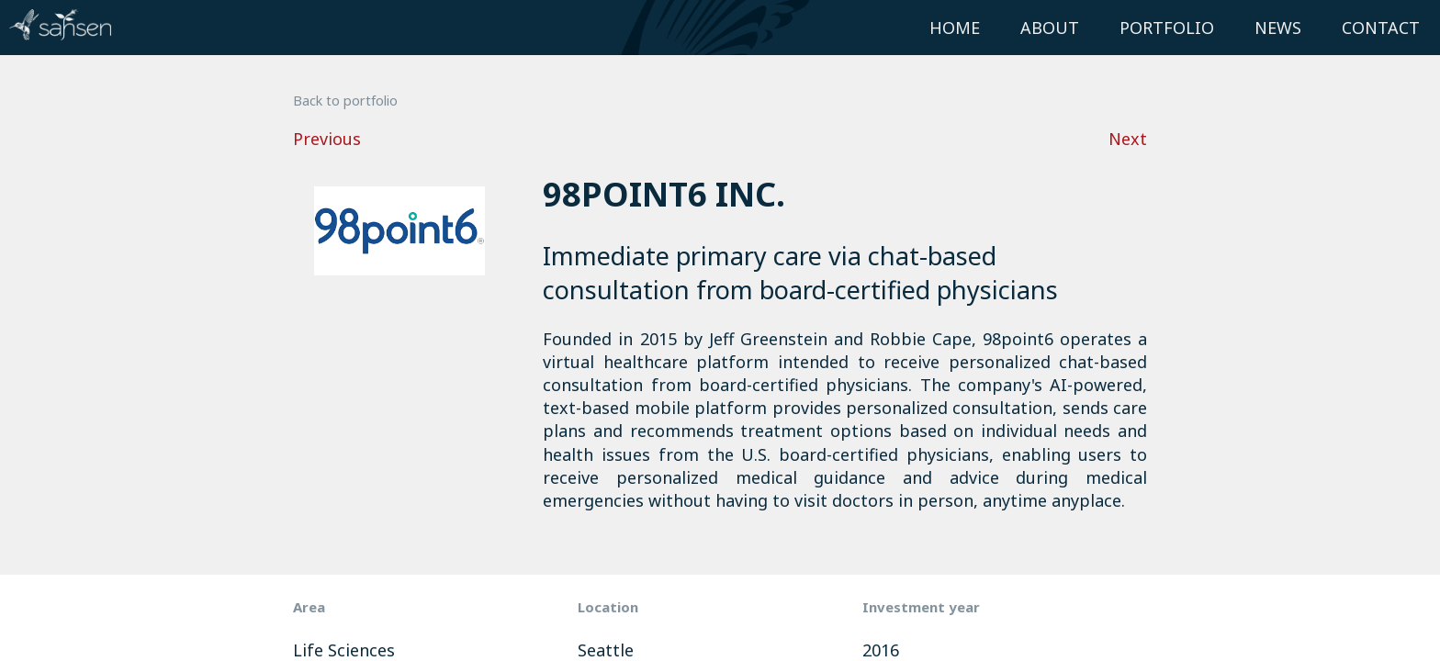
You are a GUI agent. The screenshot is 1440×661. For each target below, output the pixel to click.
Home (954, 28)
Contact (1381, 28)
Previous (327, 139)
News (1277, 28)
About (1049, 28)
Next (1127, 139)
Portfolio (1166, 28)
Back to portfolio (345, 100)
